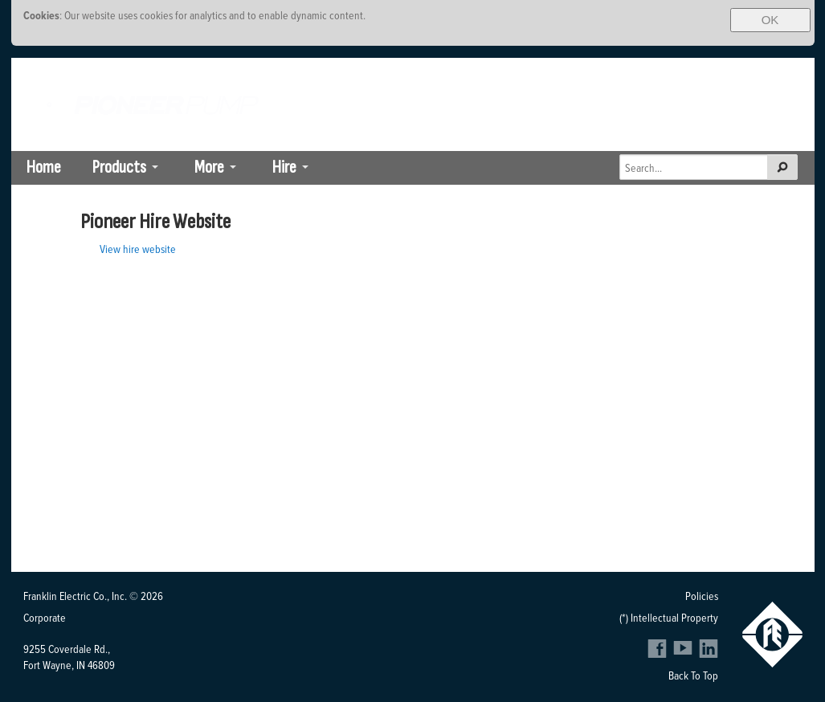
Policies (701, 595)
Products (119, 167)
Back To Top (693, 675)
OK (770, 20)
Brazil (709, 70)
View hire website (138, 248)
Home (44, 167)
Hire (284, 167)
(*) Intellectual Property (668, 617)
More (209, 167)
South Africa (649, 70)
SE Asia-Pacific (774, 70)
